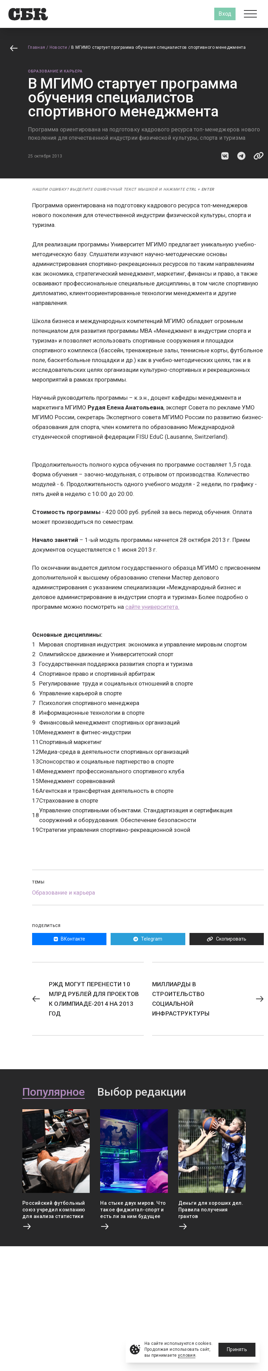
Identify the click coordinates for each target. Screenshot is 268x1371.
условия (187, 1355)
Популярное (53, 1092)
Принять (237, 1349)
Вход (224, 13)
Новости (58, 47)
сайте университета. (152, 606)
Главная (36, 47)
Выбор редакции (141, 1092)
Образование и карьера (55, 71)
